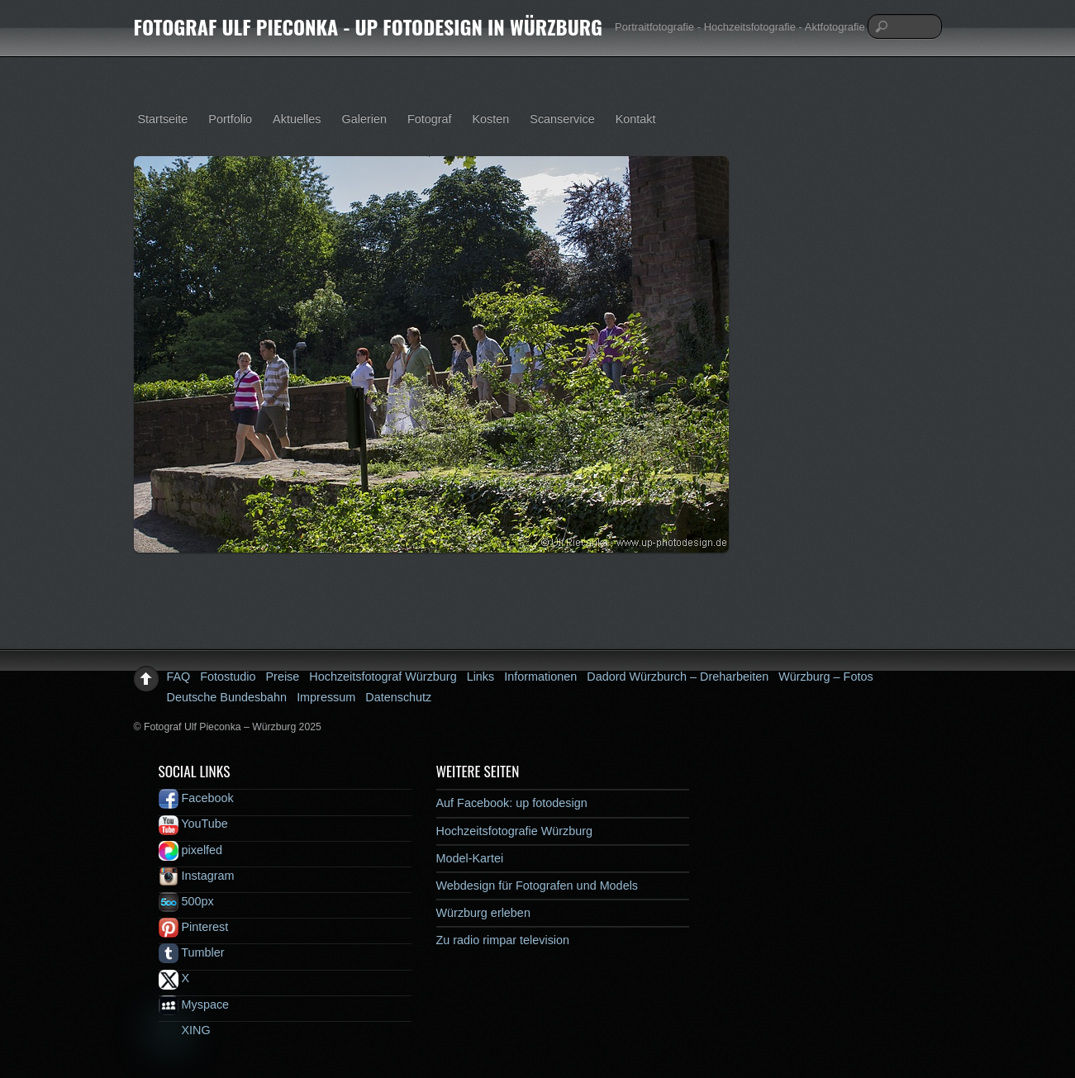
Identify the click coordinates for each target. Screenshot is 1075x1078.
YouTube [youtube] (193, 823)
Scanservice (562, 119)
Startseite (163, 119)
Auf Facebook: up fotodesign (511, 803)
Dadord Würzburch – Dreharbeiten (677, 676)
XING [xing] (185, 1030)
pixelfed (191, 850)
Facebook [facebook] (196, 798)
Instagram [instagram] (197, 875)
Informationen (540, 676)
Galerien (364, 119)
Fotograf (429, 119)
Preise (283, 676)
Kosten (491, 119)
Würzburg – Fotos (825, 676)
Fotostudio (227, 676)
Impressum (326, 697)
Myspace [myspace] (194, 1004)
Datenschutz (398, 697)
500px (186, 901)
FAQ (179, 676)
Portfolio (230, 119)
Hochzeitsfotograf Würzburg (382, 676)
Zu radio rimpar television (503, 940)
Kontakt (636, 119)
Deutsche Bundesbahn (227, 697)
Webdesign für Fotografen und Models (537, 885)
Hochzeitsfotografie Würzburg (514, 831)
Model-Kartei (470, 858)
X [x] (174, 978)
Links (481, 676)
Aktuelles (297, 119)
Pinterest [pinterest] (194, 926)
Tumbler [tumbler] (192, 952)
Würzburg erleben (483, 912)
